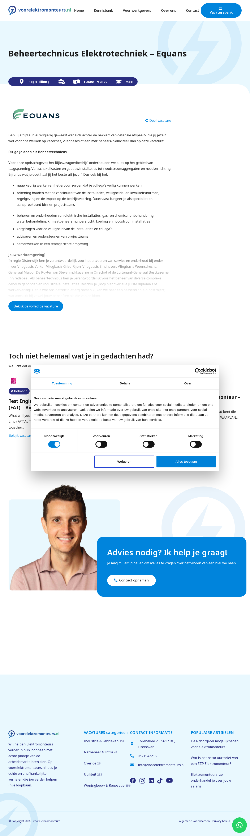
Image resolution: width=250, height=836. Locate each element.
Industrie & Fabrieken (104, 741)
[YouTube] (169, 781)
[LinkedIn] (151, 781)
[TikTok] (160, 781)
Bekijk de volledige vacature (36, 306)
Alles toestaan (186, 461)
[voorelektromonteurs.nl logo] (39, 10)
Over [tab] (188, 383)
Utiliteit (93, 774)
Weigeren (124, 461)
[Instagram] (142, 781)
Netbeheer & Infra (100, 752)
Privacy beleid (221, 821)
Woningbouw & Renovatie (107, 785)
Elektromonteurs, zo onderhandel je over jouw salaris (211, 780)
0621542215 (147, 756)
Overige (92, 763)
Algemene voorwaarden (194, 821)
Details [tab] (125, 383)
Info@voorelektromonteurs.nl (161, 765)
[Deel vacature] (158, 121)
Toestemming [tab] (62, 383)
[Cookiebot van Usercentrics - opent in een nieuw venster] (198, 371)
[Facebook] (133, 781)
